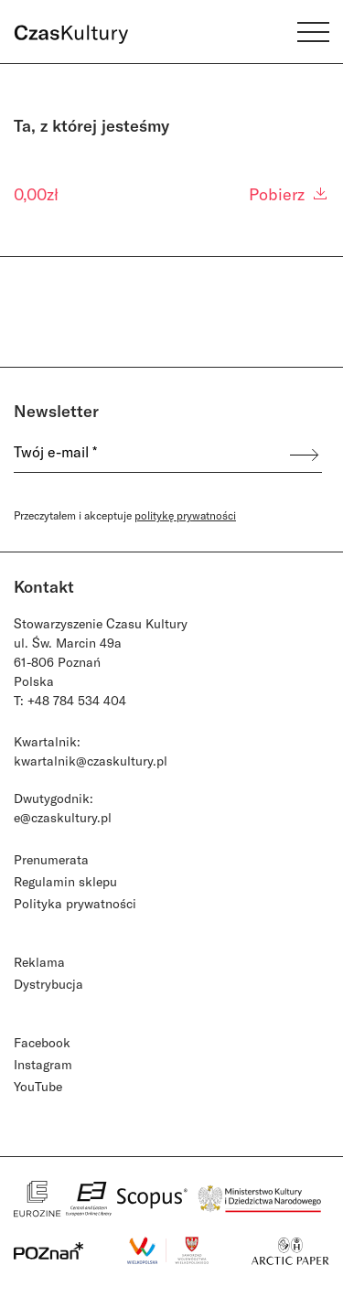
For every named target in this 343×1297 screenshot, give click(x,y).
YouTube (38, 1086)
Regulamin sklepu (65, 881)
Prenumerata (51, 859)
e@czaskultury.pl (63, 817)
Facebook (42, 1042)
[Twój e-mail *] (150, 455)
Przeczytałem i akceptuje (125, 514)
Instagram (43, 1064)
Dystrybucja (48, 984)
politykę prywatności (185, 515)
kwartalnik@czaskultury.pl (90, 760)
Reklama (39, 962)
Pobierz (289, 194)
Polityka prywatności (75, 903)
